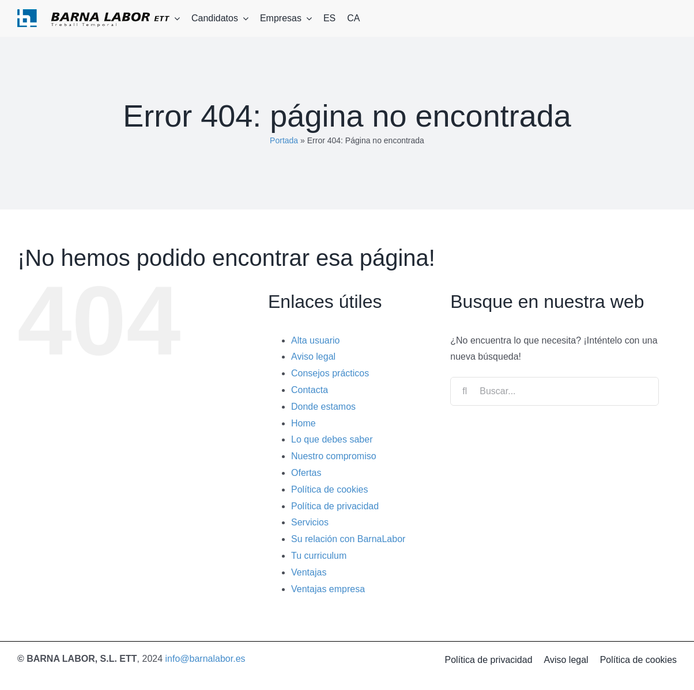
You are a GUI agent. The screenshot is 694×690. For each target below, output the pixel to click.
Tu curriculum (318, 556)
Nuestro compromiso (333, 456)
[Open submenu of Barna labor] (174, 18)
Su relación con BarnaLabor (348, 539)
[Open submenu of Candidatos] (243, 18)
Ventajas (308, 572)
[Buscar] (464, 391)
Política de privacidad (335, 506)
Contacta (309, 390)
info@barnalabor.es (205, 659)
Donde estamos (323, 406)
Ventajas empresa (328, 589)
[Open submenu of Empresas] (306, 18)
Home (303, 423)
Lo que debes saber (331, 439)
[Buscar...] (554, 391)
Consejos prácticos (330, 373)
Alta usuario (315, 340)
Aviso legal (313, 356)
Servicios (310, 522)
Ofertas (306, 473)
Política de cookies (329, 489)
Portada (284, 140)
